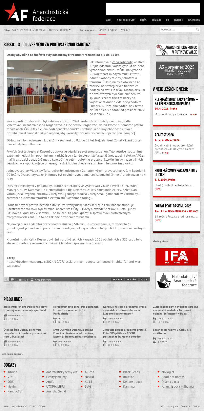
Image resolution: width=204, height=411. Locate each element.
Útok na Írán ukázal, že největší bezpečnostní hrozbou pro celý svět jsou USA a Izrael (25, 333)
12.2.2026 (113, 344)
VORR (12, 377)
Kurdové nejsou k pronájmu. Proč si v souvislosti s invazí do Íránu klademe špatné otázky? (125, 310)
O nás (143, 20)
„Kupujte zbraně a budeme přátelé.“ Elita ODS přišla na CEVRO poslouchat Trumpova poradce (125, 333)
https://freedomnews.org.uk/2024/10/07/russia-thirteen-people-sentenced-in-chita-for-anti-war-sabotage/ (74, 263)
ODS (11, 382)
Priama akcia (170, 382)
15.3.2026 (113, 321)
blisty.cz (62, 318)
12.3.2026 (163, 321)
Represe (117, 279)
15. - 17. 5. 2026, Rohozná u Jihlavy (176, 211)
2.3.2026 (13, 344)
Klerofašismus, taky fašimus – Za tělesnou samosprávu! (176, 101)
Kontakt (156, 20)
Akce (109, 20)
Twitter (178, 20)
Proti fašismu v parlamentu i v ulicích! (176, 172)
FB (167, 20)
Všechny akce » (160, 241)
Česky (102, 30)
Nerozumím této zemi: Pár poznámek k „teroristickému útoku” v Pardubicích (76, 310)
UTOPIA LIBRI (55, 386)
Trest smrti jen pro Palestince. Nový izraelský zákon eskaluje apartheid (25, 308)
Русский (125, 30)
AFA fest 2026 (164, 135)
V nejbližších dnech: (170, 89)
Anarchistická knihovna (178, 386)
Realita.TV (14, 391)
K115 (88, 382)
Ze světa (25, 30)
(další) (64, 30)
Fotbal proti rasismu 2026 (173, 206)
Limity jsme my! (56, 377)
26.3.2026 (63, 321)
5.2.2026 (162, 342)
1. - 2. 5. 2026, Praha (167, 140)
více (193, 114)
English (112, 30)
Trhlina (12, 372)
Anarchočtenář (56, 391)
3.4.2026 (13, 318)
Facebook (185, 406)
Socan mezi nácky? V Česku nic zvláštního (172, 331)
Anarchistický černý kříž (62, 372)
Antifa (50, 382)
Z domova (39, 30)
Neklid (89, 377)
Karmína (129, 386)
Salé (88, 386)
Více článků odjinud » (12, 353)
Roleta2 (128, 377)
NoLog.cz (168, 372)
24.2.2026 (63, 344)
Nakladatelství (126, 20)
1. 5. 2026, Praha (165, 179)
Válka (144, 279)
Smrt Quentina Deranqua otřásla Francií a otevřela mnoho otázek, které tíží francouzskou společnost (74, 333)
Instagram (194, 20)
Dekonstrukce (132, 382)
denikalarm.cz (15, 315)
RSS (162, 406)
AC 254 (90, 372)
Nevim (12, 386)
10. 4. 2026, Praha (166, 108)
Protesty (53, 30)
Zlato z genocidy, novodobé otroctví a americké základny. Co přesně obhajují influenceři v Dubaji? (175, 310)
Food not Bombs (173, 377)
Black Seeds (131, 372)
